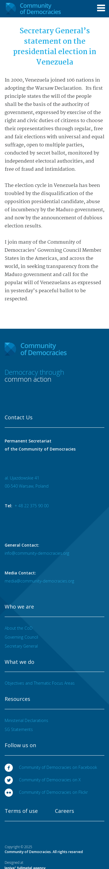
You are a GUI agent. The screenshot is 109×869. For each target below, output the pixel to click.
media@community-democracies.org (39, 581)
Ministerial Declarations (26, 720)
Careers (64, 811)
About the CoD (19, 628)
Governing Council (21, 637)
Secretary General (21, 646)
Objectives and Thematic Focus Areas (40, 683)
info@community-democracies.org (37, 553)
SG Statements (19, 729)
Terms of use (21, 811)
